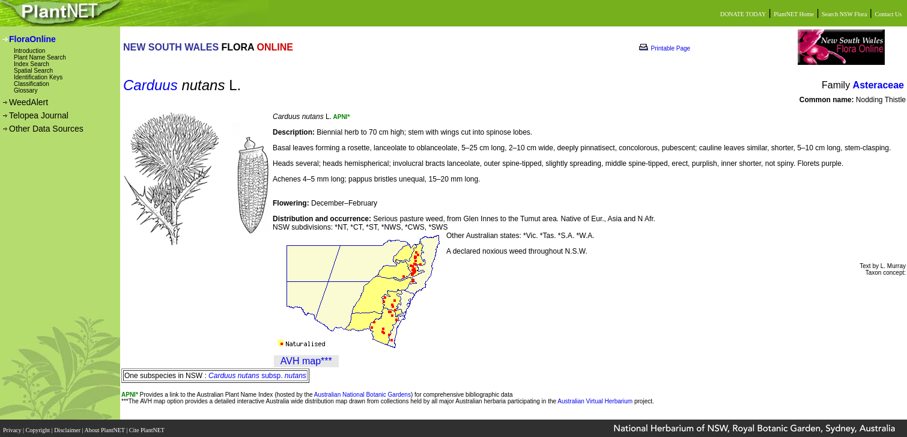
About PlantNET (105, 426)
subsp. (257, 375)
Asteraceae (878, 85)
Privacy (13, 426)
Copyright (39, 426)
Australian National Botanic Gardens (362, 394)
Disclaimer (68, 426)
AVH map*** (306, 361)
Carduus (150, 85)
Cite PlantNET (147, 426)
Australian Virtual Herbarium (594, 401)
